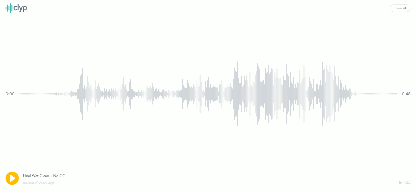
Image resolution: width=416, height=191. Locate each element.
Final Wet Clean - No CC (44, 176)
